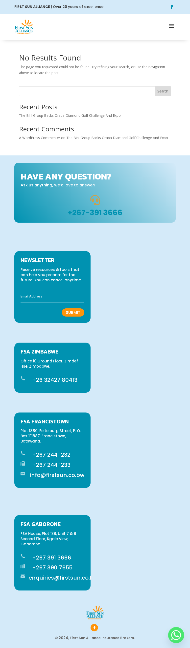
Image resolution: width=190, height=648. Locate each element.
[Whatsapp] (176, 635)
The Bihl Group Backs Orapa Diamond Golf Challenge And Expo (70, 115)
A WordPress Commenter (39, 137)
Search (162, 91)
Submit (73, 312)
